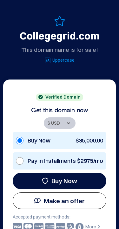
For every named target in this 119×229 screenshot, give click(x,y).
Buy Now (59, 181)
